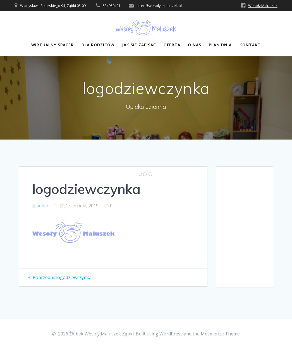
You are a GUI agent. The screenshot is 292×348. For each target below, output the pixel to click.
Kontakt (250, 44)
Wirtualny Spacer (52, 44)
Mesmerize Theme (220, 334)
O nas (194, 44)
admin (43, 206)
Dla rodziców (98, 44)
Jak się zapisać (139, 44)
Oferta (172, 44)
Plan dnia (220, 44)
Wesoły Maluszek (262, 5)
